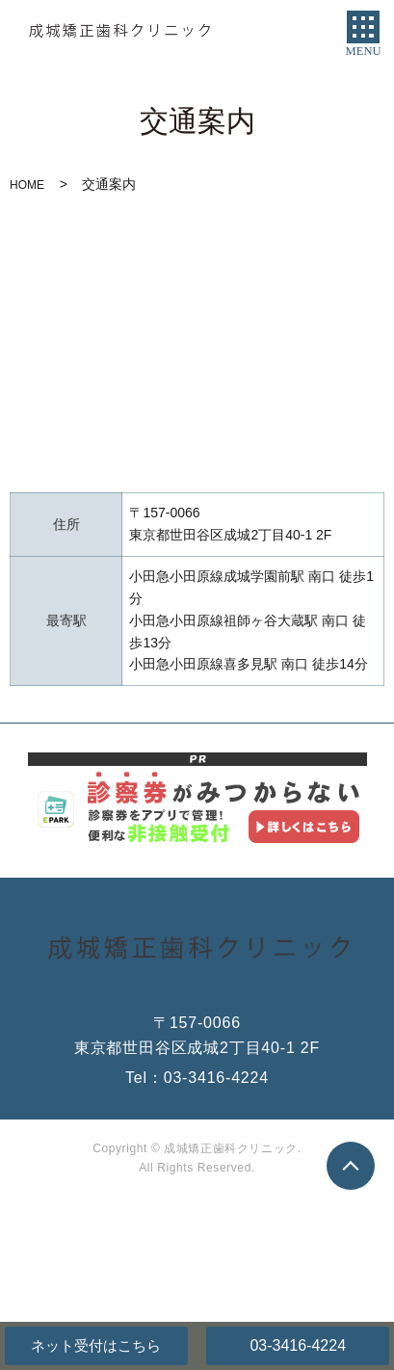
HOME (27, 185)
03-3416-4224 (298, 1345)
